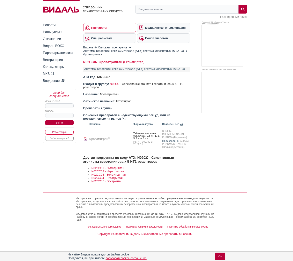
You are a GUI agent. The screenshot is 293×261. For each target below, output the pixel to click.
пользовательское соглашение (126, 258)
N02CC (114, 84)
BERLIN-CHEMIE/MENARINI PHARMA (173, 134)
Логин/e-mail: (52, 101)
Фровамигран (99, 139)
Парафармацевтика (58, 53)
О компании (52, 39)
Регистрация (59, 132)
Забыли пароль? (59, 138)
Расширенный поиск (233, 16)
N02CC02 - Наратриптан (107, 171)
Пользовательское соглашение (103, 226)
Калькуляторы (54, 67)
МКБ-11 (48, 74)
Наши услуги (53, 32)
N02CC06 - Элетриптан (106, 181)
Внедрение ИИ (54, 80)
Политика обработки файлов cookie (187, 226)
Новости (49, 25)
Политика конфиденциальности (144, 226)
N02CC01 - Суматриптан (107, 168)
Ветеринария (53, 60)
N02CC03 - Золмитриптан (108, 174)
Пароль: (49, 110)
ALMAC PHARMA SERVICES (175, 142)
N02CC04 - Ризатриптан (107, 178)
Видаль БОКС (53, 46)
